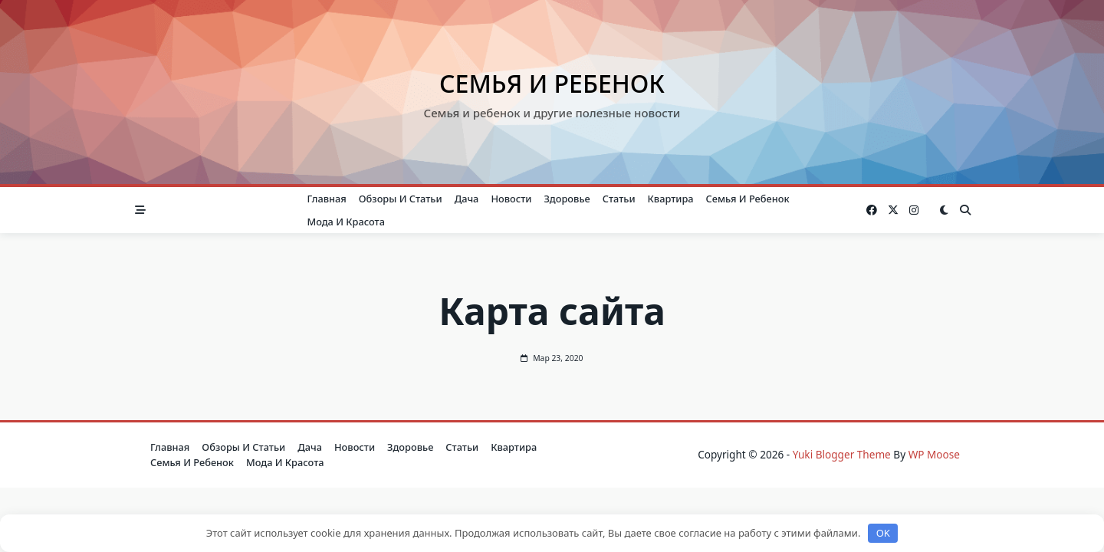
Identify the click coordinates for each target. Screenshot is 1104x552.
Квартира (671, 198)
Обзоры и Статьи (400, 198)
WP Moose (934, 454)
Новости (511, 198)
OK (883, 533)
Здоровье (567, 198)
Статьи (619, 198)
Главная (326, 198)
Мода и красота (346, 221)
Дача (467, 198)
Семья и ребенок (552, 83)
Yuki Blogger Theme (842, 454)
